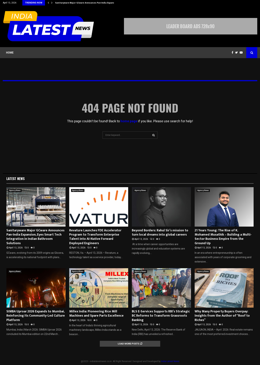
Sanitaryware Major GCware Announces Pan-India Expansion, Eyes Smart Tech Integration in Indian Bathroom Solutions (35, 237)
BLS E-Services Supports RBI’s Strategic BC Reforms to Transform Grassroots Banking (161, 316)
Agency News (15, 190)
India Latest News (170, 361)
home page (128, 121)
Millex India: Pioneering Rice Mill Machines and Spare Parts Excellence (96, 313)
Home (10, 52)
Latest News (15, 178)
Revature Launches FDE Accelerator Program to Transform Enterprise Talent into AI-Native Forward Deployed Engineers (95, 237)
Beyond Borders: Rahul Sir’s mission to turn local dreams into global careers (160, 232)
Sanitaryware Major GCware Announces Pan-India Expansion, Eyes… (90, 3)
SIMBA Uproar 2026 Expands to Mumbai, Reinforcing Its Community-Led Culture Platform (35, 316)
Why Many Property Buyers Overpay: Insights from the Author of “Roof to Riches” (222, 316)
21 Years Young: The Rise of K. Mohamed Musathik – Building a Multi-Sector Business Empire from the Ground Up (223, 237)
